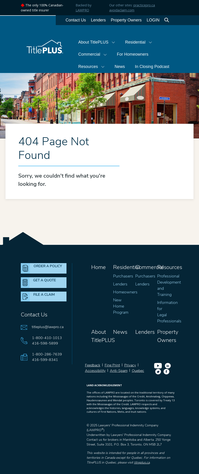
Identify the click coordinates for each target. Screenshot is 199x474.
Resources (91, 66)
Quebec (138, 370)
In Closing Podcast (152, 66)
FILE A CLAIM (44, 294)
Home (98, 267)
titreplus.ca (142, 462)
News (120, 66)
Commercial (92, 54)
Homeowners (125, 292)
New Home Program (120, 306)
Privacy (130, 365)
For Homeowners (133, 54)
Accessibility (95, 370)
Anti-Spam (118, 370)
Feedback (92, 365)
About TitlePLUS (96, 42)
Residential (138, 42)
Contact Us (76, 20)
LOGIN (153, 20)
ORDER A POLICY (48, 266)
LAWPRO (82, 10)
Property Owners (126, 20)
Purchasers (123, 276)
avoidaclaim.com (121, 10)
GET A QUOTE (44, 280)
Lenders (98, 20)
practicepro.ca (144, 5)
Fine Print (112, 365)
